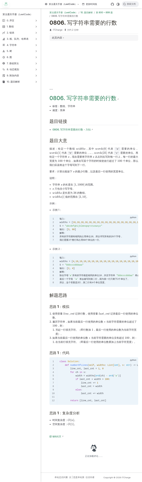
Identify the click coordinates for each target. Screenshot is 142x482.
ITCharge (58, 29)
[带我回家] (7, 4)
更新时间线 (89, 4)
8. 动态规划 (13, 69)
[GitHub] (112, 4)
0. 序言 (10, 20)
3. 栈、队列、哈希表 (18, 38)
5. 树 (9, 51)
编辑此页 (55, 436)
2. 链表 (10, 32)
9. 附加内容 (13, 75)
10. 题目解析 (13, 81)
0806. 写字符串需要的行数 (82, 98)
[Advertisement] (93, 65)
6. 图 (9, 57)
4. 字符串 (12, 44)
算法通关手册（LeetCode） (62, 5)
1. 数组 (10, 26)
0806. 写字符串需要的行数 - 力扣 (71, 129)
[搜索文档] (130, 4)
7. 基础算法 (13, 63)
